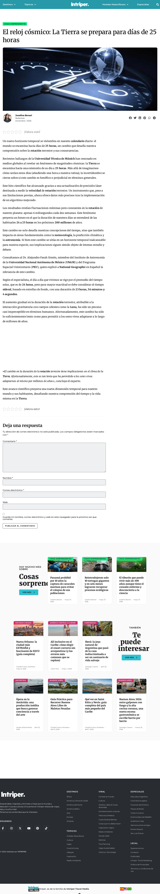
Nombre (8, 478)
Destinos (9, 4)
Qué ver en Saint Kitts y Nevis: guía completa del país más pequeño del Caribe (96, 705)
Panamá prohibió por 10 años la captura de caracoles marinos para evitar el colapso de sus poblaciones (62, 585)
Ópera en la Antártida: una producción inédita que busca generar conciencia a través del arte (27, 707)
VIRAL (102, 791)
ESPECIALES (137, 791)
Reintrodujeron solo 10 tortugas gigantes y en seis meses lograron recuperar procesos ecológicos (97, 584)
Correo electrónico (13, 490)
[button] (157, 4)
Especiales (143, 4)
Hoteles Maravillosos (115, 4)
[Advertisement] (54, 346)
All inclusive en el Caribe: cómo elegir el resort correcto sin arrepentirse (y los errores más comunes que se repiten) (63, 651)
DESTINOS (72, 791)
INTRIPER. (22, 852)
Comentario (10, 441)
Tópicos (30, 4)
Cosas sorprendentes (15, 24)
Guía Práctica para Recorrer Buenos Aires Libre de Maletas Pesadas (61, 704)
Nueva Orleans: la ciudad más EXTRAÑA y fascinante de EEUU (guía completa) (28, 648)
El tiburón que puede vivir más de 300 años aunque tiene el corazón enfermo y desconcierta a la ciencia (131, 585)
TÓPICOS (72, 831)
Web (5, 502)
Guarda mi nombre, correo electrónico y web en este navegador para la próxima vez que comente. (50, 518)
